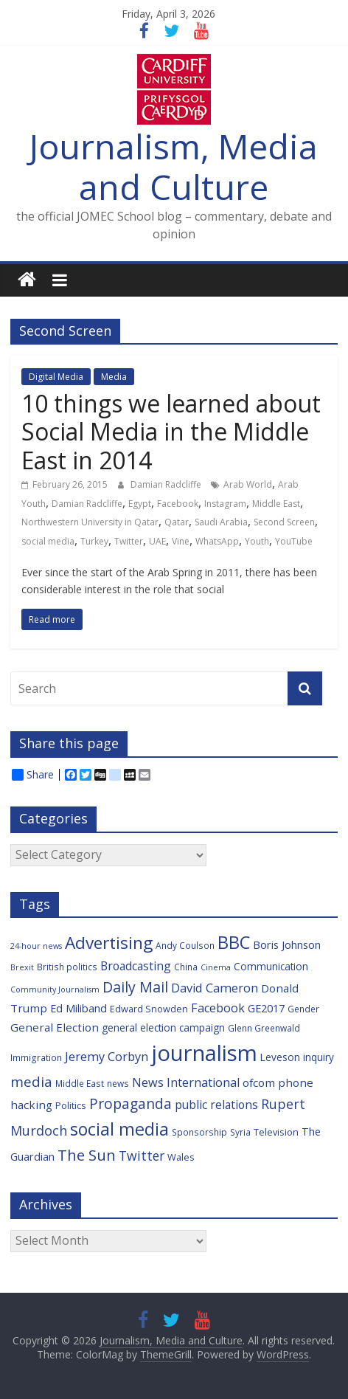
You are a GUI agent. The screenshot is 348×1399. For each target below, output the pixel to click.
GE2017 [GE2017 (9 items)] (266, 1008)
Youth (257, 541)
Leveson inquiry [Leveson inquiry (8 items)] (297, 1057)
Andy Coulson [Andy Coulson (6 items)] (185, 945)
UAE (157, 541)
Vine (180, 541)
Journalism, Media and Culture (173, 166)
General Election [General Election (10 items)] (54, 1027)
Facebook (177, 503)
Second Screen (284, 522)
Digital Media (56, 376)
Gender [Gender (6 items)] (303, 1009)
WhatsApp (217, 541)
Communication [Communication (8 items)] (271, 966)
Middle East (276, 503)
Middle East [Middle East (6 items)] (79, 1083)
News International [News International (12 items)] (186, 1082)
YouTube (294, 541)
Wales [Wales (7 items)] (181, 1157)
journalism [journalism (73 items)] (204, 1053)
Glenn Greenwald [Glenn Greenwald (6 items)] (264, 1028)
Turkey (94, 541)
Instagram (225, 503)
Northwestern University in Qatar (90, 522)
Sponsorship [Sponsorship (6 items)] (199, 1132)
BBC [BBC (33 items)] (234, 942)
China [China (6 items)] (186, 967)
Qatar (176, 522)
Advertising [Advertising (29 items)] (109, 942)
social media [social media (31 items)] (119, 1129)
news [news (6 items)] (118, 1083)
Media (114, 376)
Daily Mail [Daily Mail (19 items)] (135, 987)
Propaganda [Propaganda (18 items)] (130, 1103)
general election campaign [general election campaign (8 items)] (163, 1027)
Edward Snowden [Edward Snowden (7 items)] (149, 1008)
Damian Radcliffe (166, 484)
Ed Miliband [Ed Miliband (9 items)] (78, 1008)
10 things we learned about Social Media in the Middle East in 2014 (171, 431)
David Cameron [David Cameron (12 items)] (214, 988)
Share (33, 775)
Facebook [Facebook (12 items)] (218, 1008)
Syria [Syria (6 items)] (240, 1132)
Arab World (247, 484)
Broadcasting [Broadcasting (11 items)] (135, 966)
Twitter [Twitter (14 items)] (141, 1155)
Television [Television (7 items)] (276, 1132)
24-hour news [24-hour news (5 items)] (36, 946)
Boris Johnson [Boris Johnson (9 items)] (287, 945)
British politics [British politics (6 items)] (67, 967)
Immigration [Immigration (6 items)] (36, 1057)
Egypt (139, 503)
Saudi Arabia (221, 522)
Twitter (128, 541)
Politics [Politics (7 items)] (70, 1105)
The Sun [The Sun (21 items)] (87, 1154)
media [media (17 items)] (31, 1081)
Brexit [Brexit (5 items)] (22, 967)
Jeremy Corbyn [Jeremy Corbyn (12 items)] (106, 1057)
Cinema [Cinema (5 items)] (216, 967)
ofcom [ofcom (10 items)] (259, 1082)
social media (47, 541)
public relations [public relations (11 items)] (216, 1104)
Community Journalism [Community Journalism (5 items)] (55, 989)
